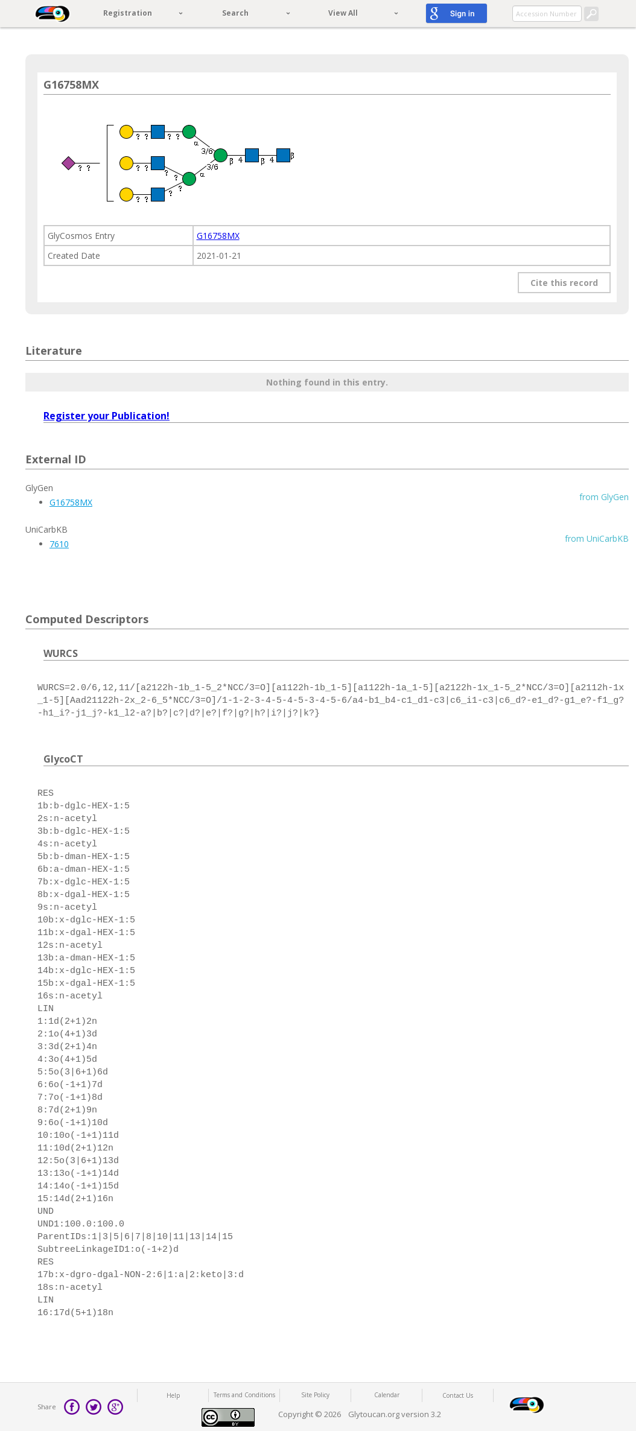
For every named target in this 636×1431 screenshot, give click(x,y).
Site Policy (315, 1395)
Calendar (386, 1395)
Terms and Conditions (244, 1395)
